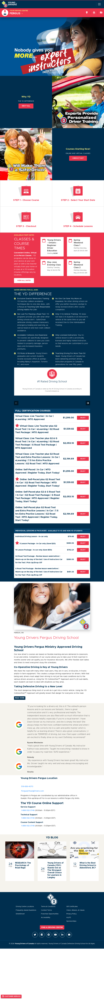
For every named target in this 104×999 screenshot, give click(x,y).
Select (82, 417)
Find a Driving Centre (52, 927)
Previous (16, 403)
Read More (19, 698)
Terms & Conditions (48, 906)
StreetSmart (20, 914)
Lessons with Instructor (78, 219)
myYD (68, 917)
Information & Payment (26, 219)
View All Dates (24, 280)
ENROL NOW (78, 193)
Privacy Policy (71, 914)
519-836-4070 (27, 786)
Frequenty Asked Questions (26, 910)
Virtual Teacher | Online (26, 193)
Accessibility (45, 917)
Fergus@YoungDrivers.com (32, 791)
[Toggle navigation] (99, 4)
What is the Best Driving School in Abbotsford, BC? (88, 865)
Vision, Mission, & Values (75, 910)
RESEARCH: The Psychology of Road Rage (23, 865)
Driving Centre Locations (25, 906)
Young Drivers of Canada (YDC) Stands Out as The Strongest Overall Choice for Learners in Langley (55, 870)
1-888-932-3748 (28, 810)
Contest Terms (46, 910)
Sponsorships (71, 921)
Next (88, 403)
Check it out (78, 158)
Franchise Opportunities (49, 914)
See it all (26, 106)
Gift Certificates (72, 906)
